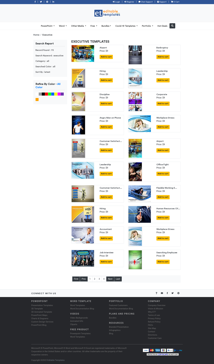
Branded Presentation (119, 327)
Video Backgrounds (79, 318)
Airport (103, 48)
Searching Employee (166, 253)
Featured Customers (118, 305)
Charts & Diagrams (39, 318)
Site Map (152, 328)
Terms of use (154, 315)
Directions (152, 335)
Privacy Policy (154, 318)
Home (36, 35)
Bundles (105, 26)
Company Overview (156, 305)
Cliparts (73, 324)
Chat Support (146, 2)
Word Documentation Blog (82, 308)
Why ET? (152, 312)
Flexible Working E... (166, 188)
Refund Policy (154, 322)
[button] (172, 25)
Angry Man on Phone (110, 118)
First (76, 279)
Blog (111, 333)
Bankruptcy (162, 48)
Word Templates (77, 305)
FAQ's (150, 325)
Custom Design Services (42, 322)
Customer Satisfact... (111, 141)
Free (92, 26)
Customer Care (155, 338)
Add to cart (106, 57)
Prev (84, 279)
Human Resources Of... (168, 208)
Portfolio (146, 26)
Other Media (77, 26)
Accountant (106, 229)
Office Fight (162, 164)
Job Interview (106, 253)
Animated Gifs (76, 321)
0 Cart (175, 2)
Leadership (162, 71)
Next (110, 279)
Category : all (42, 61)
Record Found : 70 (44, 50)
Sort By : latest (42, 72)
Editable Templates (56, 360)
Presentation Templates (42, 305)
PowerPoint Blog (38, 325)
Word (62, 26)
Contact (151, 331)
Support (162, 2)
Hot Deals (162, 26)
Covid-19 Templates (125, 26)
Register (129, 2)
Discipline (104, 94)
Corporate (161, 94)
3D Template (37, 308)
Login (116, 2)
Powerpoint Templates (80, 333)
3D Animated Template (41, 312)
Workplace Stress (165, 118)
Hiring (103, 71)
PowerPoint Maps (39, 315)
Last (118, 279)
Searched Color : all (45, 66)
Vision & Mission (155, 308)
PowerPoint (47, 26)
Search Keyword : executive (49, 56)
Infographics (114, 330)
